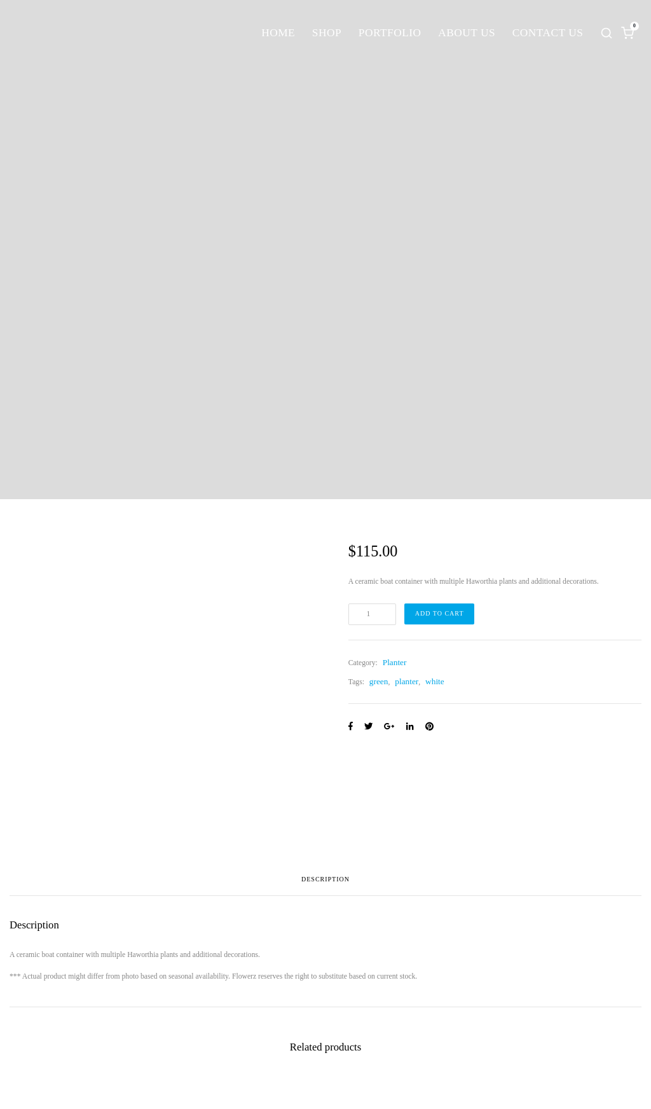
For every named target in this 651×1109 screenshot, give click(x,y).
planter (406, 681)
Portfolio (390, 32)
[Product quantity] (372, 614)
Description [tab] (325, 879)
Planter (395, 662)
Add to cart (439, 613)
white (434, 681)
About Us (466, 32)
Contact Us (548, 32)
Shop (326, 32)
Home (278, 32)
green (378, 681)
